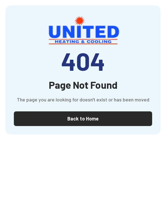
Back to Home (83, 119)
